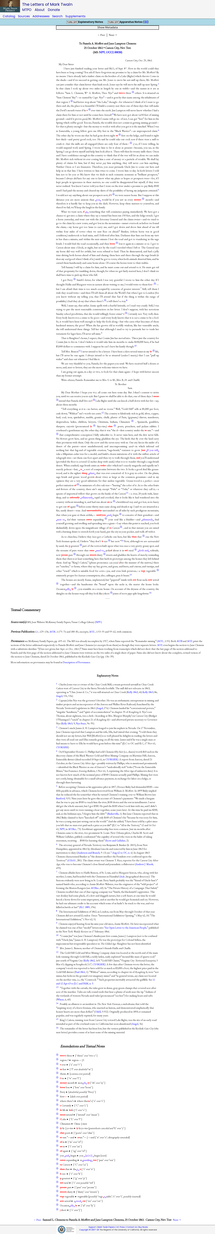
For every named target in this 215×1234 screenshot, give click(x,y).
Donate (54, 10)
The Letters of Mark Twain (47, 4)
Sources (24, 16)
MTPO (26, 10)
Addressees (40, 16)
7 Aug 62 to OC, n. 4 (121, 852)
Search (57, 16)
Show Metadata (107, 27)
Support (92, 1227)
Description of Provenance (76, 662)
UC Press (121, 1227)
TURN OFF (72, 22)
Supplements (75, 16)
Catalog (9, 16)
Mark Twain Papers (106, 1227)
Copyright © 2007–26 (89, 1230)
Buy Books (143, 1227)
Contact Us (131, 1227)
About (40, 10)
